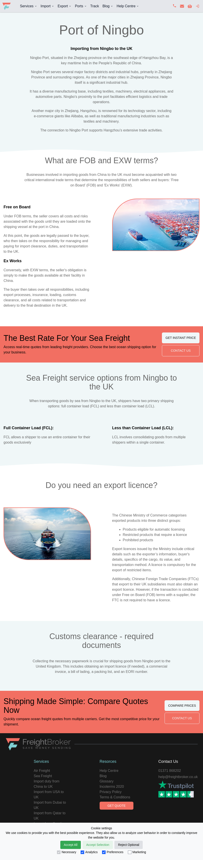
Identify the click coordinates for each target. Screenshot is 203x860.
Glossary (107, 781)
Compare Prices (182, 705)
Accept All (70, 845)
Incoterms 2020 (112, 786)
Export (63, 6)
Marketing (137, 852)
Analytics (89, 852)
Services (26, 6)
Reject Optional (128, 845)
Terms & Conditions (115, 797)
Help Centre (126, 6)
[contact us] (182, 6)
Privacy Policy (111, 792)
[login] (197, 6)
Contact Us (181, 350)
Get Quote (116, 805)
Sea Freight (43, 776)
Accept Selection (97, 845)
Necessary (66, 852)
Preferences (112, 852)
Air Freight (42, 771)
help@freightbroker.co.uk (178, 777)
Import (46, 6)
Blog (106, 6)
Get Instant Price (180, 338)
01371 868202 (169, 771)
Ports (79, 6)
